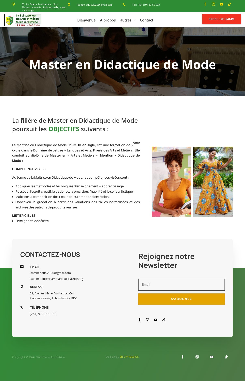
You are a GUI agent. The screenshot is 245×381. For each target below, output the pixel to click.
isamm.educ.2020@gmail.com (95, 4)
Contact (146, 20)
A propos (108, 20)
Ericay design (129, 357)
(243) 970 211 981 (43, 314)
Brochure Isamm (221, 19)
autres (125, 20)
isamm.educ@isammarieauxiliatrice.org (57, 279)
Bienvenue (86, 20)
